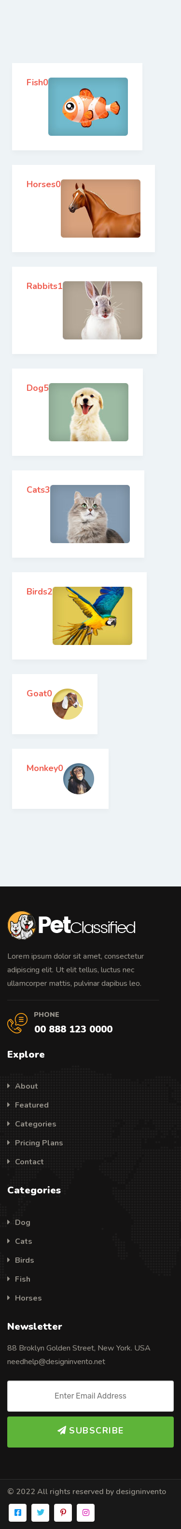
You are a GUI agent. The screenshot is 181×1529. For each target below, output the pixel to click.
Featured (28, 1105)
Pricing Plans (35, 1143)
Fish (18, 1279)
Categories (31, 1124)
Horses (24, 1298)
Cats (19, 1241)
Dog (18, 1222)
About (22, 1086)
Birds (20, 1260)
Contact (25, 1162)
